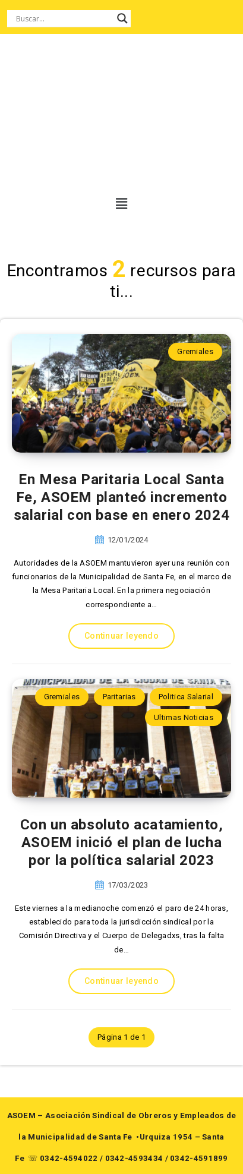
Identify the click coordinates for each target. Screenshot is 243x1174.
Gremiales (195, 351)
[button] (119, 203)
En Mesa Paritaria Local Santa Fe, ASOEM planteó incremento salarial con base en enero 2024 (122, 497)
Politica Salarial (186, 696)
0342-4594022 (69, 1158)
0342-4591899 (199, 1158)
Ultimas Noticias (183, 717)
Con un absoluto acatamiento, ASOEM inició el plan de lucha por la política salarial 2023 (121, 842)
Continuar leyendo (121, 635)
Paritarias (119, 696)
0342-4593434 (134, 1158)
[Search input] (63, 18)
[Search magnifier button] (122, 18)
